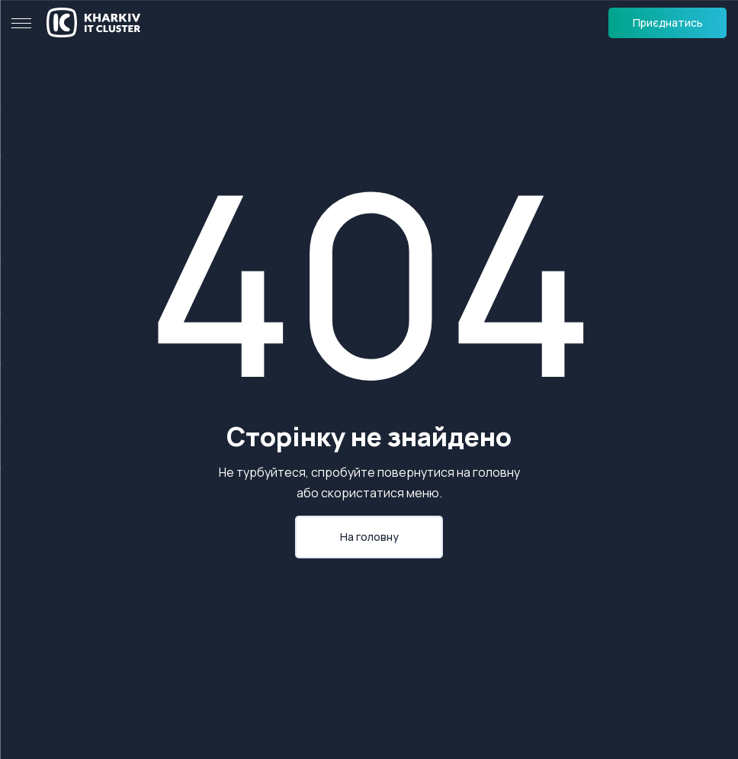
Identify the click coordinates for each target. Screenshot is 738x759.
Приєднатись (668, 22)
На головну (369, 536)
